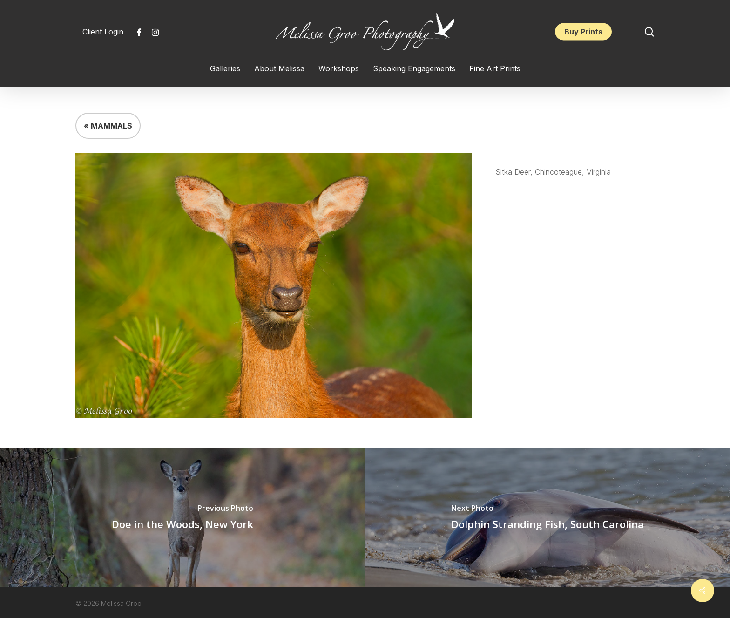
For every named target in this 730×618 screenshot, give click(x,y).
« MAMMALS (108, 125)
